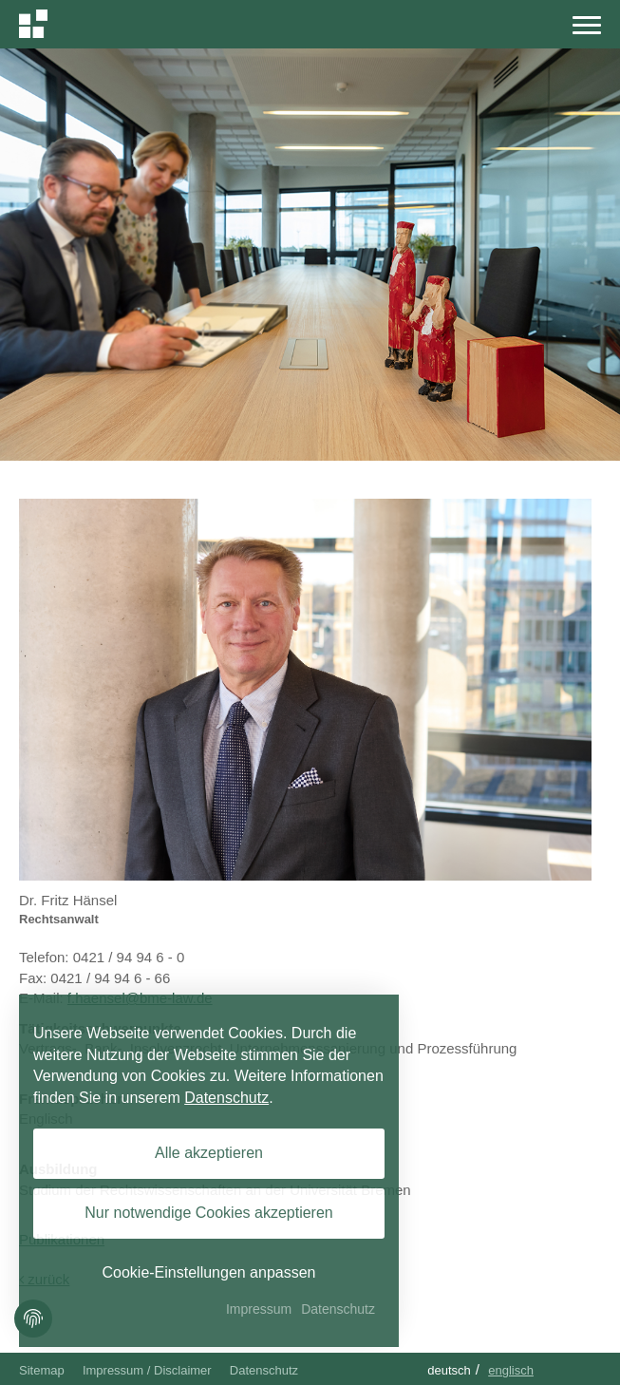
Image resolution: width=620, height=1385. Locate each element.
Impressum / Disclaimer (147, 1370)
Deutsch (449, 1370)
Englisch (511, 1370)
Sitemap (42, 1370)
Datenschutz (264, 1370)
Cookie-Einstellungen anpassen (208, 1272)
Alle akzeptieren (209, 1153)
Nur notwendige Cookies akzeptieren (208, 1213)
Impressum (258, 1309)
